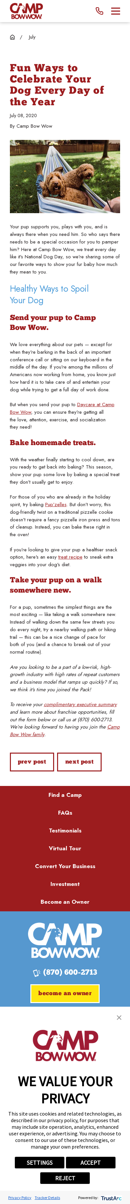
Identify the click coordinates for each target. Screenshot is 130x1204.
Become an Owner (65, 902)
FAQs (65, 813)
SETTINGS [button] (39, 1162)
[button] (119, 1017)
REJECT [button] (65, 1178)
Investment (65, 884)
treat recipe (70, 557)
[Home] (26, 11)
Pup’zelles (56, 504)
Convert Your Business (65, 866)
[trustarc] (110, 1197)
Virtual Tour (65, 848)
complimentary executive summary (80, 704)
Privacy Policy (19, 1197)
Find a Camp (65, 795)
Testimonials (65, 830)
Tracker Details (47, 1197)
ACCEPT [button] (91, 1162)
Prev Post (32, 762)
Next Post (79, 762)
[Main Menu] (115, 11)
